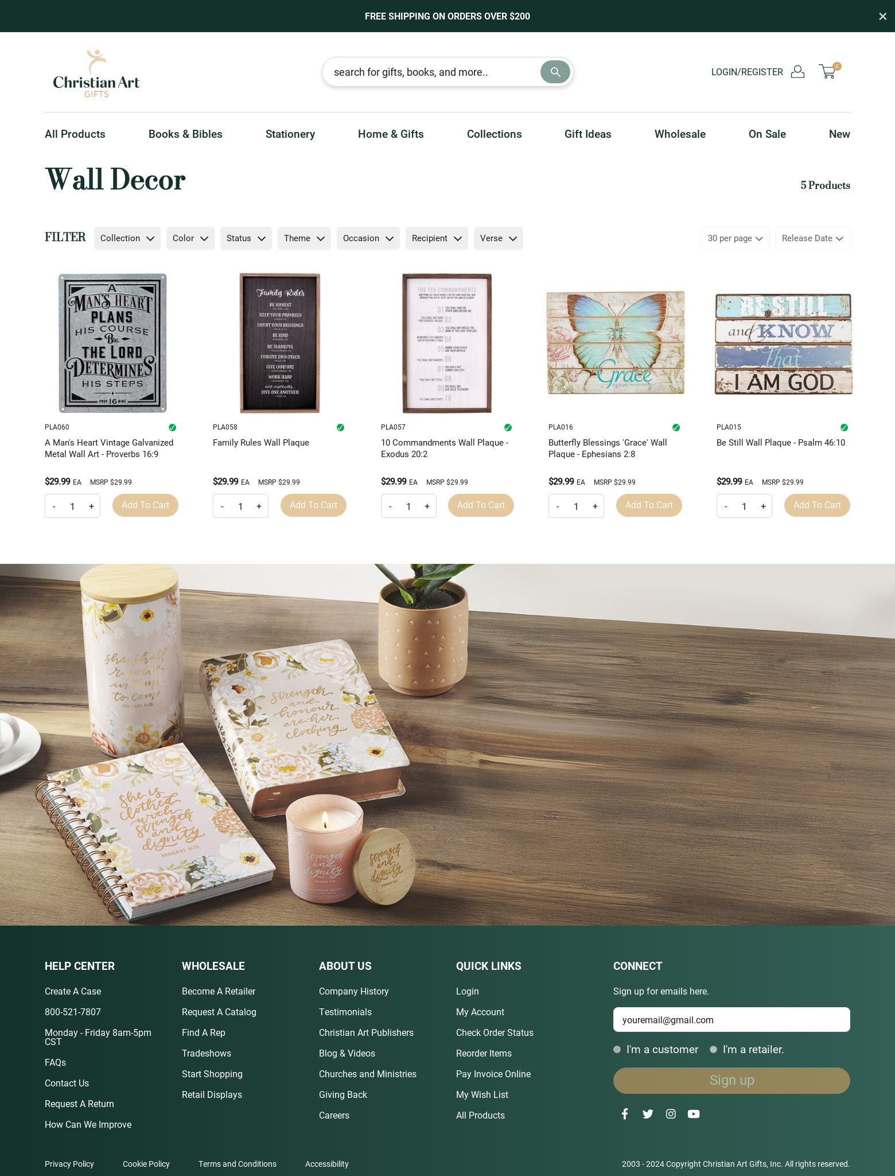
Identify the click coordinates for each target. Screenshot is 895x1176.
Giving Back (343, 1094)
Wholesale (680, 133)
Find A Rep (203, 1032)
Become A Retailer (218, 991)
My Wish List (482, 1094)
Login (467, 991)
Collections (494, 133)
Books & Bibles (186, 133)
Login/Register (757, 71)
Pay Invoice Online (493, 1073)
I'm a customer (655, 1049)
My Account (480, 1011)
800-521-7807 (73, 1011)
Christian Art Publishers (366, 1032)
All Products (75, 133)
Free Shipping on (447, 16)
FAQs (55, 1062)
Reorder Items (484, 1053)
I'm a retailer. (747, 1049)
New (839, 133)
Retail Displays (212, 1094)
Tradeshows (206, 1053)
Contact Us (67, 1083)
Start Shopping (212, 1073)
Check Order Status (495, 1032)
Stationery (290, 133)
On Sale (767, 133)
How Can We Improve (88, 1124)
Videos (361, 1053)
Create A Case (73, 991)
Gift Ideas (588, 133)
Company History (354, 991)
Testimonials (345, 1011)
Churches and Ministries (368, 1073)
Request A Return (79, 1103)
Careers (334, 1115)
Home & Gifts (391, 133)
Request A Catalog (219, 1011)
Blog (328, 1053)
